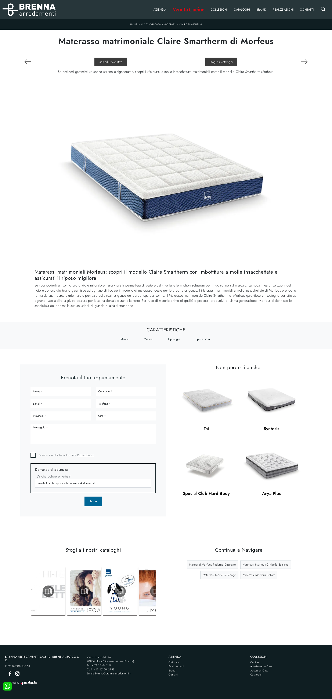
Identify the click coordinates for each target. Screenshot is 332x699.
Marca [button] (124, 339)
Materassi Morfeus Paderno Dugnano (212, 564)
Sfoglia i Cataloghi (221, 62)
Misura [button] (148, 339)
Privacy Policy (85, 455)
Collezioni (219, 9)
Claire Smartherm (190, 24)
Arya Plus (271, 493)
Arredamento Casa (261, 666)
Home (133, 24)
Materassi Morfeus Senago (219, 575)
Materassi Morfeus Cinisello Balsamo (266, 564)
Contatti (307, 9)
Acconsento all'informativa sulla (66, 455)
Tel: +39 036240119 (99, 665)
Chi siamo (174, 662)
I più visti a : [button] (204, 339)
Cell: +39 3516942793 (100, 669)
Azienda (160, 9)
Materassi (170, 24)
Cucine (254, 662)
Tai (206, 429)
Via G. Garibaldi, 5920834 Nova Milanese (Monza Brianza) (110, 659)
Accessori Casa (151, 24)
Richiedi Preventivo (111, 62)
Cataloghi (242, 9)
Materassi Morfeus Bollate (259, 575)
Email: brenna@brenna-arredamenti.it (109, 673)
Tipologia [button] (174, 339)
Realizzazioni (283, 9)
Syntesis (271, 429)
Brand (261, 9)
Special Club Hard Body (206, 493)
